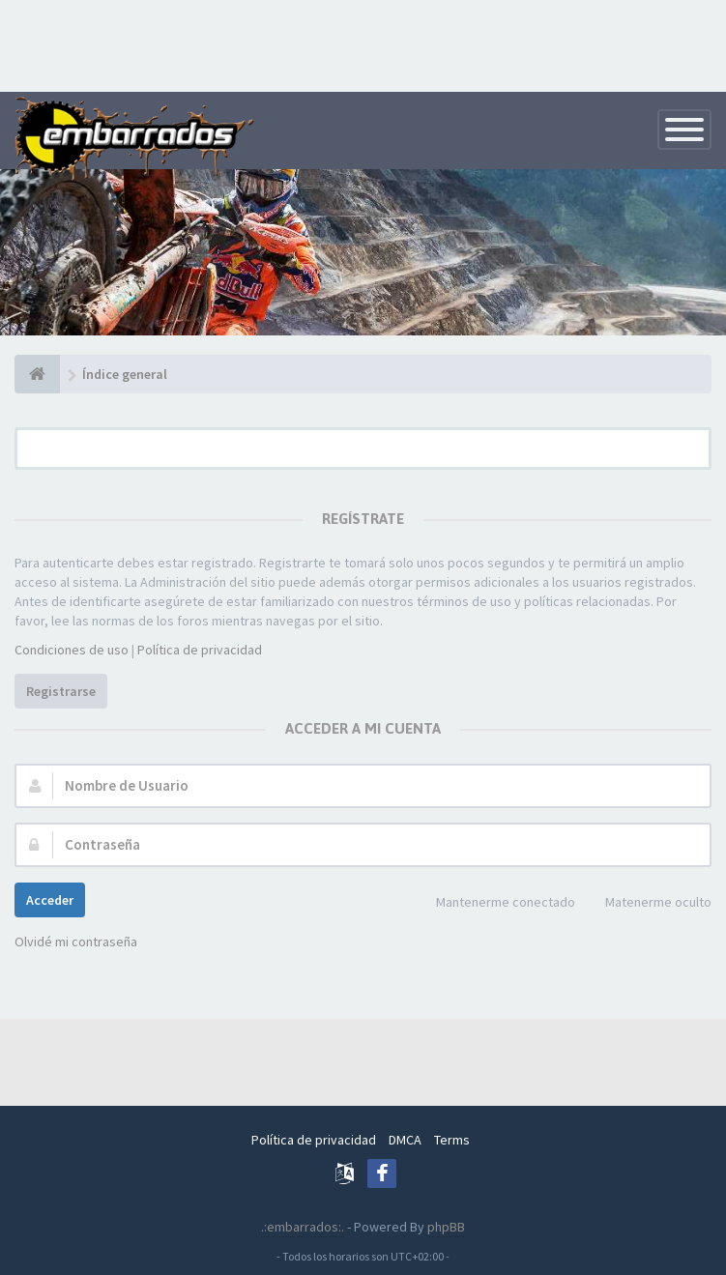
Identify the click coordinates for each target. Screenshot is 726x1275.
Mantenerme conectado (495, 903)
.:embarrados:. (302, 1226)
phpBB (446, 1226)
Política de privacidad (199, 649)
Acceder (49, 900)
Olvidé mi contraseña (76, 941)
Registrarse (61, 691)
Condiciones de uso (72, 649)
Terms (452, 1139)
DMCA (405, 1139)
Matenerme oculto (647, 903)
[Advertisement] (363, 43)
